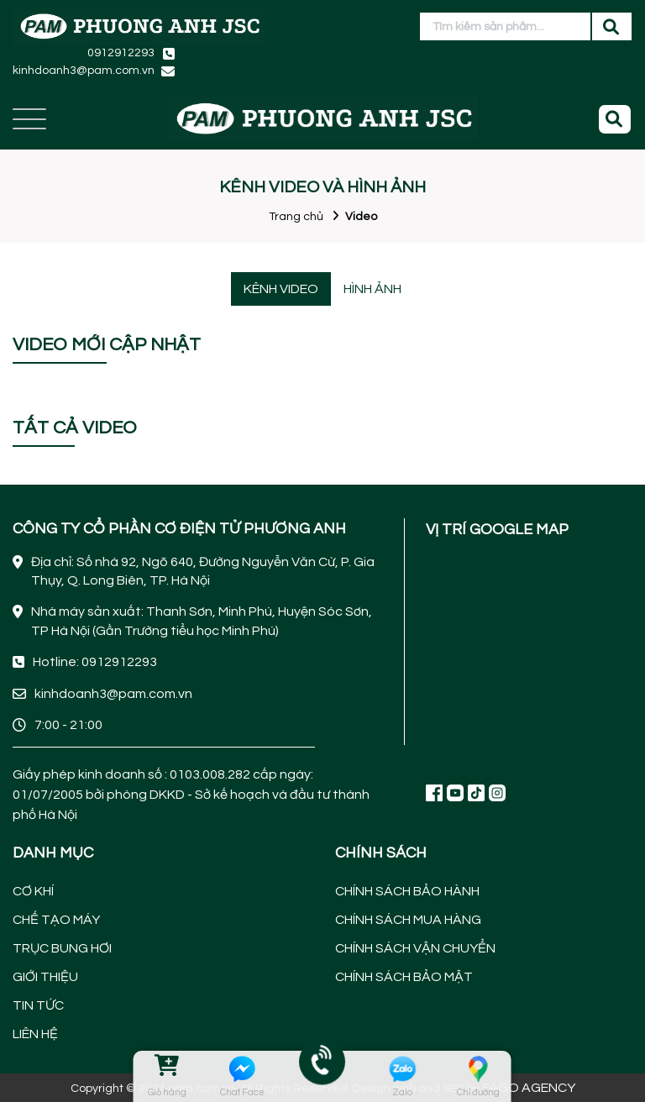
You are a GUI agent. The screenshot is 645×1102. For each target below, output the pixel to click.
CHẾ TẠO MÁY (56, 919)
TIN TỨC (38, 1005)
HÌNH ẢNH (372, 289)
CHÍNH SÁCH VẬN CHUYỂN (415, 948)
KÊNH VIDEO (281, 289)
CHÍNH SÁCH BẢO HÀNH (407, 891)
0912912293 (121, 53)
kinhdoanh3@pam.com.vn (84, 70)
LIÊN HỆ (35, 1034)
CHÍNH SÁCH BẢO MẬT (404, 977)
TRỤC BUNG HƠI (62, 948)
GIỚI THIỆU (45, 977)
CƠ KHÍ (33, 891)
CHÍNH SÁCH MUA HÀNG (408, 919)
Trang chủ (296, 217)
